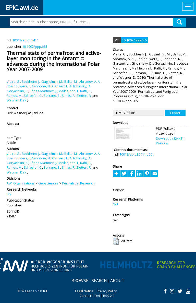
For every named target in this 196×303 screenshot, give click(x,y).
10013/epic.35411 (25, 40)
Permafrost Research (78, 183)
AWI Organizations (21, 183)
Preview (162, 143)
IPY (9, 194)
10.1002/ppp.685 (34, 46)
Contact (85, 295)
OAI (97, 295)
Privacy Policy (107, 291)
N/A (115, 204)
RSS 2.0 (108, 295)
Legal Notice (84, 291)
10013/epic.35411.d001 (136, 154)
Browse (79, 280)
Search (99, 280)
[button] (116, 241)
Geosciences (48, 183)
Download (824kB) (169, 138)
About (117, 280)
